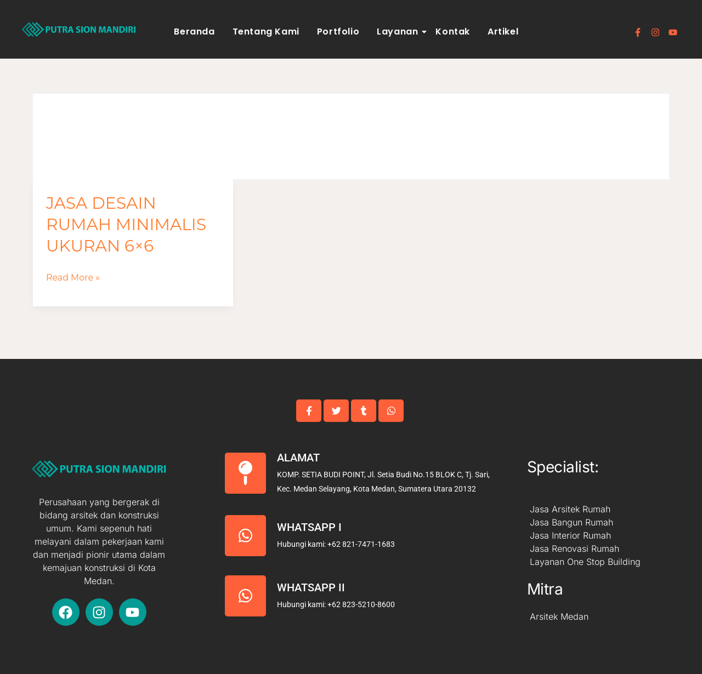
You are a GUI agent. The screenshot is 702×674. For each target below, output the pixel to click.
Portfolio (338, 31)
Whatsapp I (309, 527)
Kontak (452, 31)
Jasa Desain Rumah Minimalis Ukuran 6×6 (126, 224)
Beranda (194, 31)
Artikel (503, 31)
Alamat (298, 457)
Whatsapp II (311, 587)
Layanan (399, 31)
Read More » (73, 278)
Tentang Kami (266, 31)
